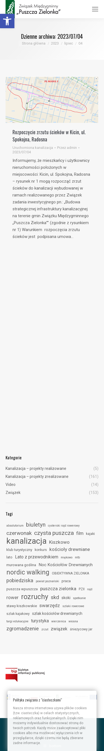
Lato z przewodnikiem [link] (36, 557)
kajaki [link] (90, 534)
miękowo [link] (66, 557)
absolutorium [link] (15, 525)
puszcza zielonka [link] (58, 588)
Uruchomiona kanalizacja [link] (32, 148)
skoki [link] (66, 597)
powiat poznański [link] (47, 581)
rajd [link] (89, 589)
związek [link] (59, 628)
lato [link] (9, 557)
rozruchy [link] (34, 596)
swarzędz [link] (49, 605)
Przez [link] (67, 148)
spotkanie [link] (79, 598)
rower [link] (12, 597)
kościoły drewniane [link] (69, 549)
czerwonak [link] (19, 533)
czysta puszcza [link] (54, 533)
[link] (7, 21)
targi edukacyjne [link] (17, 621)
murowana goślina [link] (21, 565)
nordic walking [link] (27, 572)
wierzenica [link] (58, 621)
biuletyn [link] (35, 524)
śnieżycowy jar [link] (81, 629)
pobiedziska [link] (19, 580)
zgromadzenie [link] (22, 629)
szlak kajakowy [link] (18, 614)
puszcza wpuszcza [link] (22, 589)
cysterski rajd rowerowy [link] (64, 525)
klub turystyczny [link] (19, 550)
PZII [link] (82, 589)
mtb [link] (77, 557)
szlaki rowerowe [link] (73, 606)
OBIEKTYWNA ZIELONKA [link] (70, 573)
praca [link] (66, 581)
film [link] (79, 533)
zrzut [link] (44, 629)
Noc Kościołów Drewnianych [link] (66, 564)
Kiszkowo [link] (59, 542)
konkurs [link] (41, 550)
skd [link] (55, 597)
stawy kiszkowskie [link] (21, 606)
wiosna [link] (73, 621)
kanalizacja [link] (26, 541)
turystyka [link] (40, 620)
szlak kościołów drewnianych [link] (57, 613)
